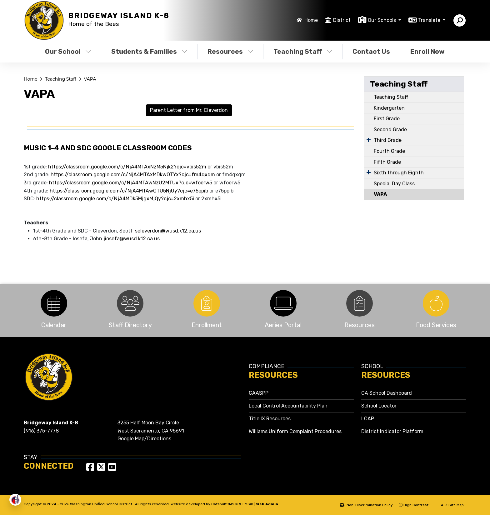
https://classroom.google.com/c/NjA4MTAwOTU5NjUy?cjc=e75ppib (129, 191)
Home (311, 20)
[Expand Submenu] (368, 140)
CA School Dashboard (386, 393)
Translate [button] (430, 20)
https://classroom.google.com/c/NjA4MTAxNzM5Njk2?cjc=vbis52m (126, 167)
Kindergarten (389, 108)
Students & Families (149, 51)
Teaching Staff (302, 51)
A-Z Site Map (449, 505)
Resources (230, 51)
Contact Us (371, 51)
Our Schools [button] (382, 20)
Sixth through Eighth (399, 173)
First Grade (387, 119)
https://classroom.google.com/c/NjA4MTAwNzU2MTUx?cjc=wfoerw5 (130, 183)
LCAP (367, 419)
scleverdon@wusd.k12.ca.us (168, 231)
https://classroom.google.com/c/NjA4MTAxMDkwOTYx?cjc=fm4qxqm (133, 175)
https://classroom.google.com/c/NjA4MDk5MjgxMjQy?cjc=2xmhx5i (115, 199)
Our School (68, 51)
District (342, 20)
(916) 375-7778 (41, 431)
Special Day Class (394, 184)
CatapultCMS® (224, 504)
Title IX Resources (270, 419)
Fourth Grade (389, 151)
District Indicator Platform (392, 431)
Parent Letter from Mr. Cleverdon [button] (189, 110)
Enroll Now (427, 51)
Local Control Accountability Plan (288, 406)
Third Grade (388, 140)
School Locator (379, 406)
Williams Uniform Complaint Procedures (295, 431)
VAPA (90, 79)
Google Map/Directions (144, 439)
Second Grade (390, 129)
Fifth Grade (387, 162)
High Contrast (415, 505)
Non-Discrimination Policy (366, 505)
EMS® (247, 504)
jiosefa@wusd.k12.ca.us (131, 239)
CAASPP (258, 393)
